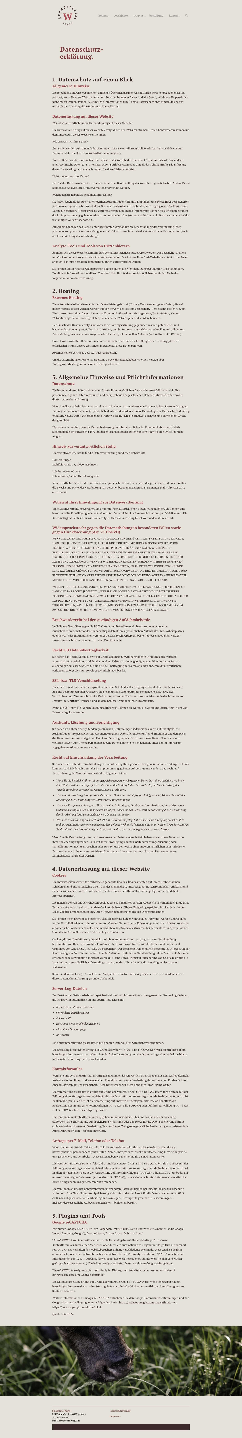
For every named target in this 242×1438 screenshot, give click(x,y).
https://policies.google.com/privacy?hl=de (145, 1302)
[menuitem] (104, 15)
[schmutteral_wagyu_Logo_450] (67, 15)
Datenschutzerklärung (120, 1410)
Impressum (116, 1416)
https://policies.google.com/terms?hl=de (77, 1307)
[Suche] (187, 15)
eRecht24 (67, 1314)
